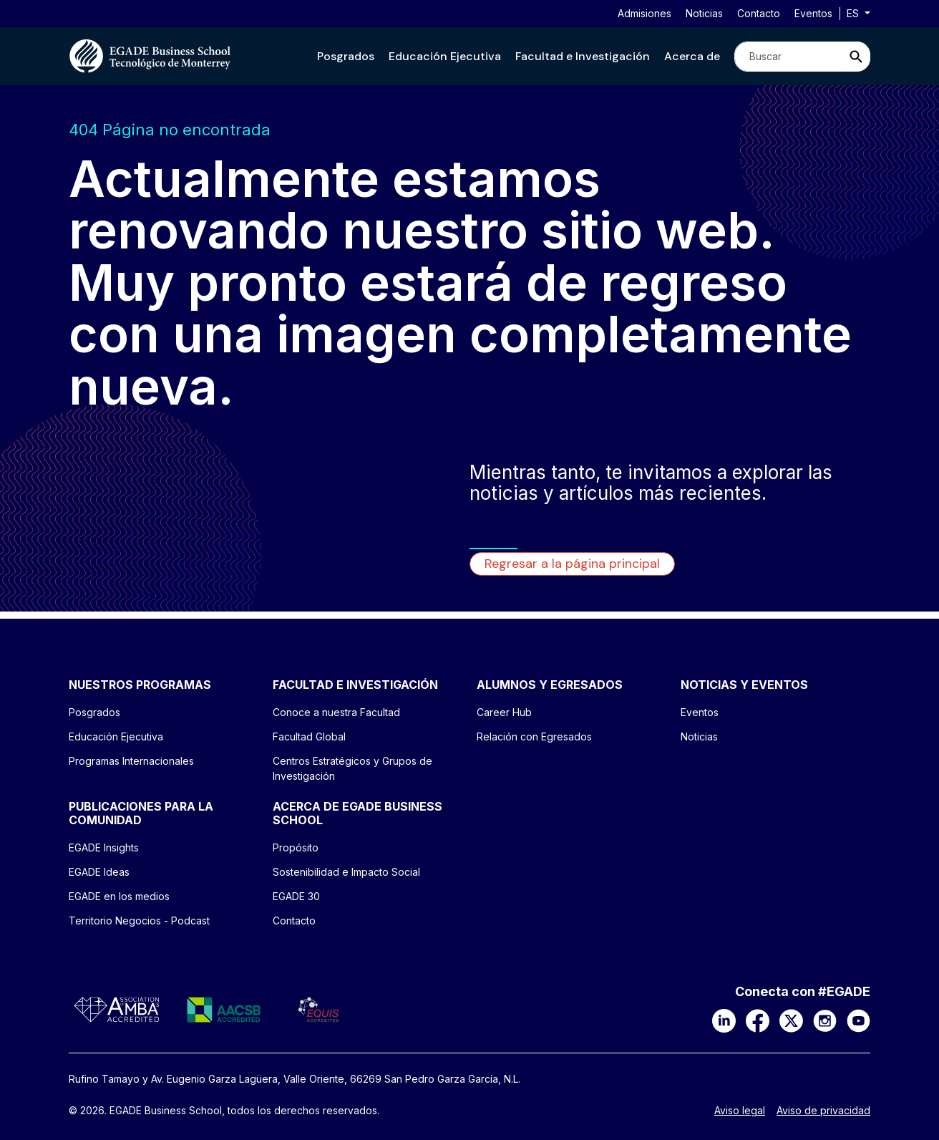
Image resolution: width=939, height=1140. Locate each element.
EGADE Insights (104, 847)
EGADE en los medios (119, 896)
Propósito (295, 847)
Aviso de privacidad (823, 1110)
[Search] (788, 57)
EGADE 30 (296, 896)
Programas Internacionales (131, 761)
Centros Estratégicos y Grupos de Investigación (352, 768)
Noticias (704, 13)
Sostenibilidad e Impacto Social (346, 872)
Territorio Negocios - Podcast (139, 920)
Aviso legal (739, 1110)
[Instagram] (825, 1019)
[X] (791, 1019)
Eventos (813, 13)
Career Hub (504, 712)
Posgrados (345, 56)
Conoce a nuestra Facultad (336, 712)
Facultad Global (309, 736)
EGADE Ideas (99, 872)
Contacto (758, 13)
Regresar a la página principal (572, 563)
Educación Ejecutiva (445, 56)
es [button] (854, 13)
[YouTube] (858, 1019)
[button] (345, 56)
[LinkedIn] (724, 1019)
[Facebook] (757, 1019)
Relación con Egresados (534, 736)
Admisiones (644, 13)
